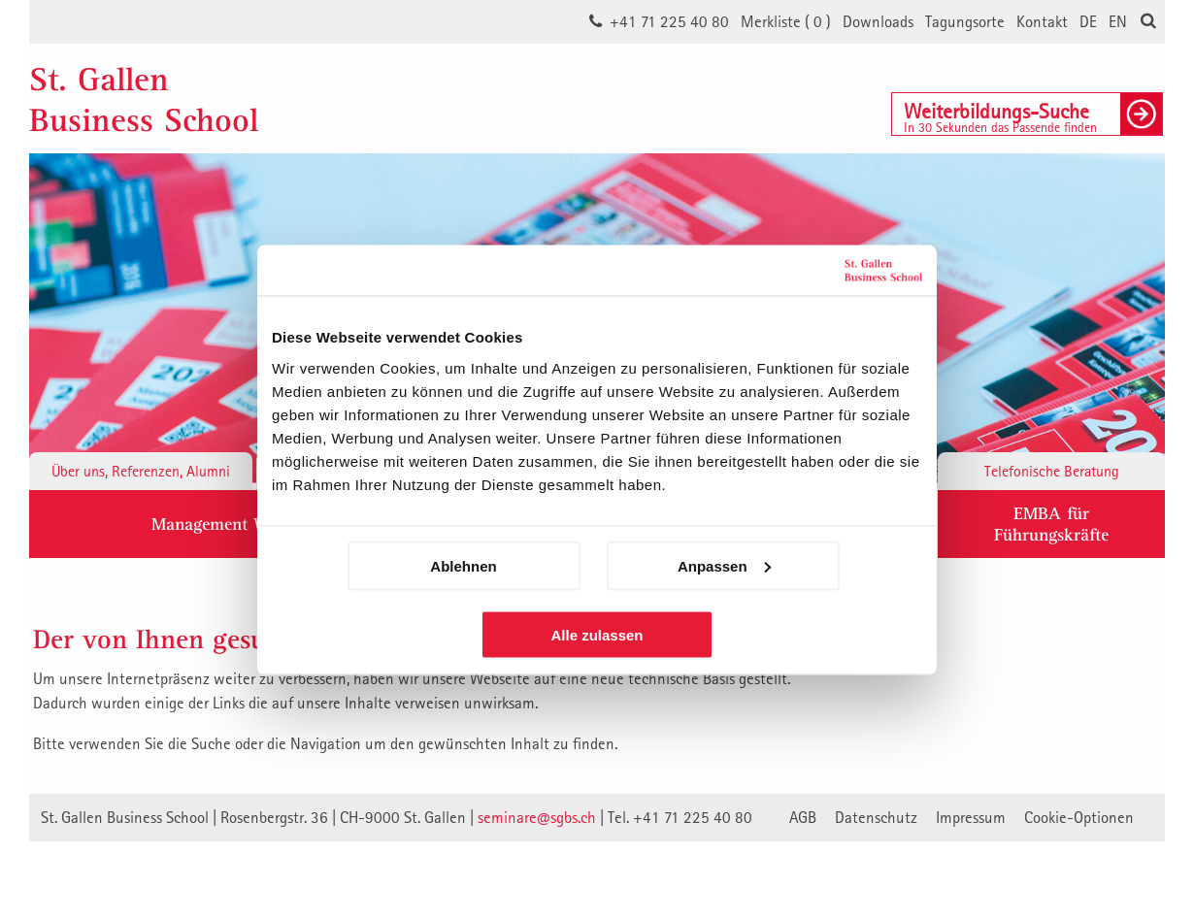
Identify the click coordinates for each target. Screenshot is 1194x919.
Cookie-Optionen (1079, 817)
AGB (802, 817)
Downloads (878, 21)
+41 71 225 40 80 (669, 21)
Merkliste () (786, 21)
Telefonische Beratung (1051, 470)
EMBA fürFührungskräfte (1051, 523)
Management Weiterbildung (254, 523)
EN (1118, 21)
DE (1088, 21)
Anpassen (724, 565)
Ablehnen (463, 565)
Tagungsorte (965, 21)
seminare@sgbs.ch (537, 817)
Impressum (971, 817)
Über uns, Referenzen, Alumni (140, 470)
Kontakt (1042, 21)
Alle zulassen (596, 634)
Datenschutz (876, 817)
